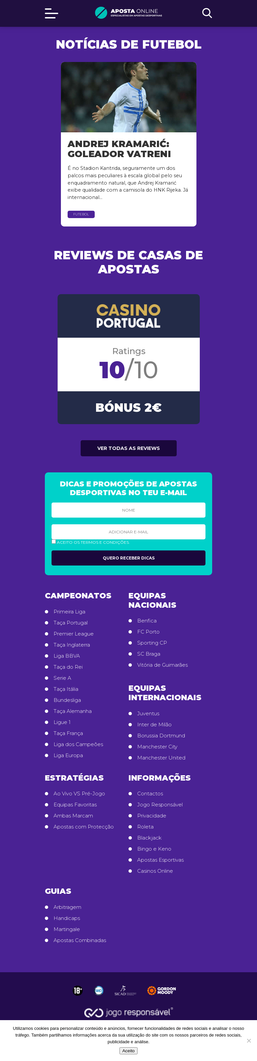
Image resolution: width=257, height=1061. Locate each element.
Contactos (150, 794)
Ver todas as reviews (128, 448)
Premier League (74, 634)
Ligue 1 (62, 722)
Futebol (81, 214)
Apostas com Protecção (84, 827)
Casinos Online (155, 871)
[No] (248, 1040)
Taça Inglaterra (72, 645)
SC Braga (148, 654)
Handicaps (67, 918)
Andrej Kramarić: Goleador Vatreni (119, 148)
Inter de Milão (154, 725)
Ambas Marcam (73, 816)
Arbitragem (67, 907)
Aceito (128, 1050)
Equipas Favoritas (75, 805)
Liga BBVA (67, 656)
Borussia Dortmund (161, 736)
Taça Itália (66, 689)
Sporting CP (152, 643)
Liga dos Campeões (78, 744)
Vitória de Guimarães (162, 665)
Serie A (62, 678)
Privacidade (151, 816)
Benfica (147, 621)
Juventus (148, 714)
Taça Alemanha (73, 711)
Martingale (67, 929)
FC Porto (148, 632)
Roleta (145, 827)
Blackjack (149, 838)
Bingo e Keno (154, 849)
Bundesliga (67, 700)
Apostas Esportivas (160, 860)
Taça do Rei (68, 667)
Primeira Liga (69, 612)
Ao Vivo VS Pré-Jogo (79, 794)
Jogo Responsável (160, 805)
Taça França (68, 733)
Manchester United (161, 758)
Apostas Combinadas (80, 940)
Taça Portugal (71, 623)
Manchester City (157, 747)
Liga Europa (68, 755)
